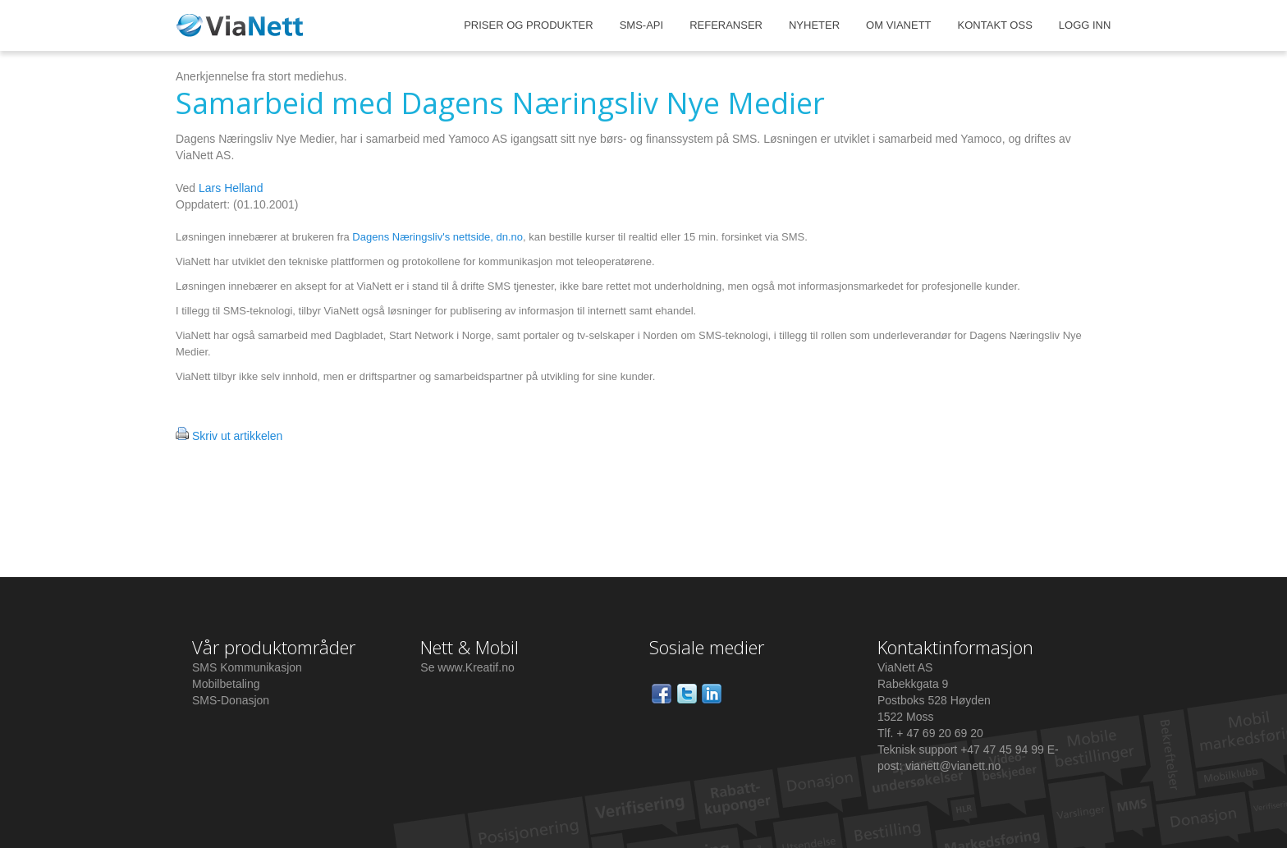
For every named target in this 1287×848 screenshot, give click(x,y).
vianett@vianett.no (953, 765)
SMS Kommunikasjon (247, 667)
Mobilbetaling (226, 683)
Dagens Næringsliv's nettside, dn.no (437, 237)
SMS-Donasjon (230, 700)
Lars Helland (231, 188)
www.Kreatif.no (475, 667)
